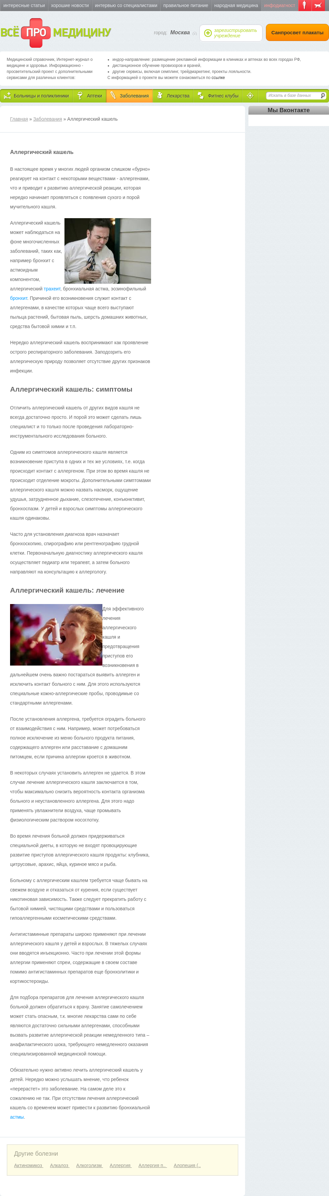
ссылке (218, 77)
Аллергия (121, 1165)
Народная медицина (236, 5)
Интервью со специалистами (126, 5)
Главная (19, 119)
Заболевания (47, 119)
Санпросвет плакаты (297, 32)
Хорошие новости (70, 5)
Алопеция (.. (187, 1165)
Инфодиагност (279, 5)
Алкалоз (59, 1165)
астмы (17, 1117)
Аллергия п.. (152, 1165)
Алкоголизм (89, 1165)
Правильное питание (185, 5)
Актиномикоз (28, 1165)
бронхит (18, 298)
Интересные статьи (24, 5)
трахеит (52, 288)
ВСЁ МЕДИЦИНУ (55, 33)
